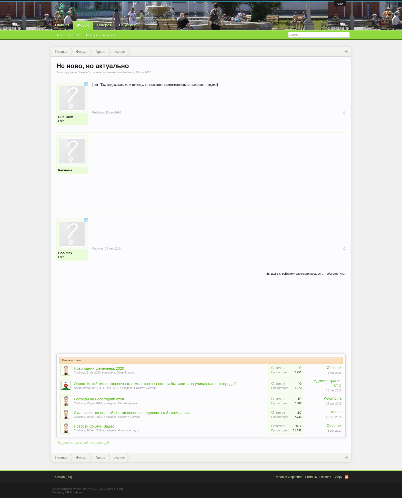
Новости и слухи (145, 387)
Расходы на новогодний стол (99, 399)
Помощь (311, 477)
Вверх (338, 477)
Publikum (128, 72)
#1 (344, 112)
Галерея (104, 25)
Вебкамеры (129, 25)
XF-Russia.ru (73, 492)
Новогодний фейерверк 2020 (99, 368)
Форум (83, 25)
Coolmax (65, 253)
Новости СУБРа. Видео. (94, 426)
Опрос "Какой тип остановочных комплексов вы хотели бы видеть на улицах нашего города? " (156, 384)
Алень (336, 412)
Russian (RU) (63, 477)
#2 (344, 248)
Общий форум (126, 372)
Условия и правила (288, 477)
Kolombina (332, 398)
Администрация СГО (87, 387)
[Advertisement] (219, 171)
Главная (62, 25)
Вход (340, 3)
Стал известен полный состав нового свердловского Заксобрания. (132, 413)
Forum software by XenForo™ (88, 488)
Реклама (65, 170)
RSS (346, 477)
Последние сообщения (100, 35)
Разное (83, 72)
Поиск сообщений (67, 35)
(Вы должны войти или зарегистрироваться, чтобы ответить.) (305, 273)
